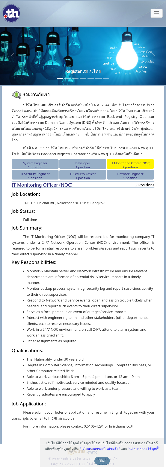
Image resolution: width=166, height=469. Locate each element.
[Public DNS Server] (91, 78)
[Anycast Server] (98, 78)
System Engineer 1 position (35, 165)
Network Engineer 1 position (130, 176)
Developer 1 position (82, 165)
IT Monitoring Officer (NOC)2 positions (130, 165)
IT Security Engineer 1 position (35, 176)
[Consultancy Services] (67, 78)
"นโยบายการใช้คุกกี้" (144, 448)
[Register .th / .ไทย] (60, 78)
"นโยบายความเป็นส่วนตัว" (100, 448)
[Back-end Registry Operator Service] (75, 78)
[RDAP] (106, 78)
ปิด (102, 461)
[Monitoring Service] (83, 78)
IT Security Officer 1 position (83, 176)
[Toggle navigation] (157, 13)
